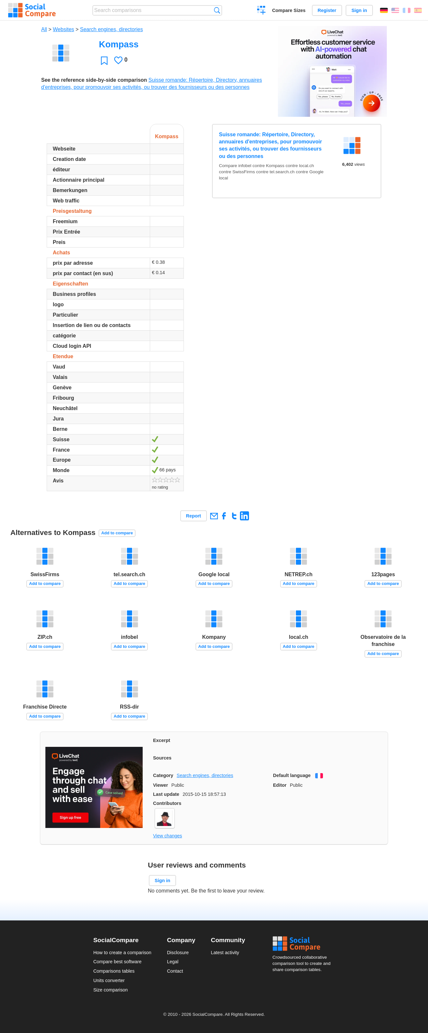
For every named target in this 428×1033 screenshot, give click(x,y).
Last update (166, 794)
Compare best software (117, 961)
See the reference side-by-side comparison (94, 80)
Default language (292, 775)
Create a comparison (261, 11)
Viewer (160, 785)
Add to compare (117, 532)
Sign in (359, 10)
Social (303, 944)
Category (163, 775)
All (44, 29)
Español (418, 10)
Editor (280, 785)
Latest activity (225, 952)
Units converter (109, 980)
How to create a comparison (122, 952)
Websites (63, 29)
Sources (162, 757)
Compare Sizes (288, 10)
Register (327, 10)
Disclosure (178, 952)
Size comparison (110, 989)
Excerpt (161, 740)
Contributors (167, 803)
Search (217, 10)
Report (193, 515)
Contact (175, 971)
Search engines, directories (111, 29)
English (395, 10)
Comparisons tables (114, 971)
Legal (172, 961)
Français (406, 10)
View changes (167, 835)
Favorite (104, 60)
